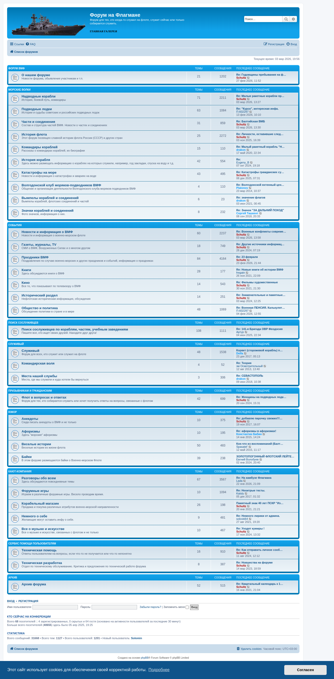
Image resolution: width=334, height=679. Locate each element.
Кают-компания (19, 471)
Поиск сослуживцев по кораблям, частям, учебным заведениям (75, 329)
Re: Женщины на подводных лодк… (261, 397)
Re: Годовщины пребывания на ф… (261, 74)
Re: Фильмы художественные (257, 282)
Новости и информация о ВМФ (47, 232)
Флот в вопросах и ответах (44, 397)
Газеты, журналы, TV (39, 244)
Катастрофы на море (39, 172)
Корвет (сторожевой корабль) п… (259, 350)
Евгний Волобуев (247, 459)
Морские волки (19, 89)
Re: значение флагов (250, 197)
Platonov (242, 187)
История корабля (36, 160)
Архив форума (34, 584)
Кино (26, 283)
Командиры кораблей (40, 147)
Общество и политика (40, 308)
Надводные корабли (39, 96)
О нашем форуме (36, 75)
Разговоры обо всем (39, 478)
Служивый (16, 344)
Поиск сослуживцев (23, 322)
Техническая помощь (39, 550)
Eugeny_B (242, 162)
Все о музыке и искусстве (43, 529)
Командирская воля (38, 363)
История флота (34, 134)
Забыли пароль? (150, 606)
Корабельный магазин (40, 503)
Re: (238, 159)
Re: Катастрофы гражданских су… (260, 172)
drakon (241, 149)
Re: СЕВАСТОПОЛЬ (249, 375)
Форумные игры (35, 491)
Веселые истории (36, 444)
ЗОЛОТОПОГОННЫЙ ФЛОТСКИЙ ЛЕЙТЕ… (265, 456)
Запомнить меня (176, 606)
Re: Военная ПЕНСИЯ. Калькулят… (260, 307)
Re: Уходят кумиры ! (250, 528)
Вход (10, 601)
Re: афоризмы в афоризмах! (256, 431)
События (15, 225)
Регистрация (28, 601)
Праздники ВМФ (35, 257)
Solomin (136, 638)
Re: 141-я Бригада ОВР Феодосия (259, 328)
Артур (240, 332)
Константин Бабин (249, 434)
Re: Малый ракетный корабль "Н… (260, 146)
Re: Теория (244, 363)
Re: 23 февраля (247, 256)
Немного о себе (34, 516)
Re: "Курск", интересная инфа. (257, 108)
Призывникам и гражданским (30, 390)
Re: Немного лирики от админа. (258, 515)
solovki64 (242, 518)
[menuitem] (30, 44)
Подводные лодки (37, 109)
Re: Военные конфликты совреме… (261, 231)
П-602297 (242, 111)
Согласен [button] (305, 670)
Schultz (241, 77)
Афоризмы (31, 431)
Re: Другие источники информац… (260, 244)
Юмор (12, 412)
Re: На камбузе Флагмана (253, 477)
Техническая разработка (42, 563)
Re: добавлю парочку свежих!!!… (259, 418)
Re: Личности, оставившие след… (259, 134)
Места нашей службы (39, 376)
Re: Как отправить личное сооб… (259, 549)
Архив (12, 577)
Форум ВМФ (16, 68)
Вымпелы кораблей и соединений (50, 198)
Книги (26, 270)
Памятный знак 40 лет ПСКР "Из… (259, 503)
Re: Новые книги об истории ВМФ (259, 269)
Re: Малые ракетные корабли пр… (260, 95)
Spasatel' (242, 446)
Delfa (239, 353)
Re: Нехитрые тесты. (250, 490)
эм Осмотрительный (249, 366)
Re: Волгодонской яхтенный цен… (260, 184)
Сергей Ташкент (247, 213)
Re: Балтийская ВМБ (250, 121)
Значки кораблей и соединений (48, 210)
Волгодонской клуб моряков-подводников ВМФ (61, 185)
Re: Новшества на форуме (254, 562)
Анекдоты (30, 419)
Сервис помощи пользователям (32, 543)
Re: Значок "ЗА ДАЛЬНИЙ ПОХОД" (260, 210)
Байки (27, 457)
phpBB (144, 657)
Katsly (240, 493)
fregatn (240, 272)
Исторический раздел (40, 295)
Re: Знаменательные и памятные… (261, 294)
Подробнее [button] (159, 670)
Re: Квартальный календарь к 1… (259, 583)
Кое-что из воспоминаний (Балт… (259, 443)
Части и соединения (38, 122)
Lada (239, 480)
